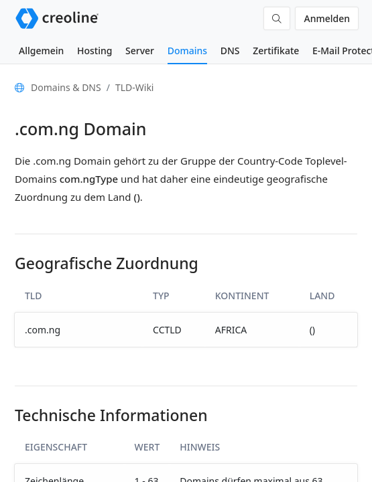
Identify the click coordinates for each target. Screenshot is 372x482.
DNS (230, 50)
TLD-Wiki (134, 87)
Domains (187, 50)
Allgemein (41, 50)
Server (139, 50)
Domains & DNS (66, 87)
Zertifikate (276, 50)
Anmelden (327, 18)
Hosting (94, 50)
